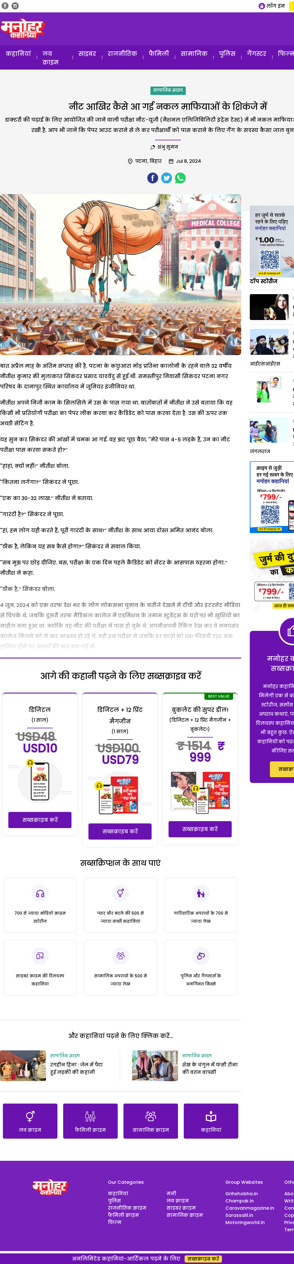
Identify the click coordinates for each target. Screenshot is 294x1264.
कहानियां (18, 54)
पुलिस (227, 54)
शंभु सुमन (168, 147)
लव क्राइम (50, 58)
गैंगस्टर (256, 54)
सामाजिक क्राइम (168, 91)
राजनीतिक (122, 54)
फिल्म (114, 1222)
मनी (171, 1193)
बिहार (156, 161)
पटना (141, 161)
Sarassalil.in (239, 1215)
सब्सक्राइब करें (40, 819)
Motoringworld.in (245, 1222)
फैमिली (159, 54)
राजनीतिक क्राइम (127, 1208)
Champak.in (239, 1201)
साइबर (87, 54)
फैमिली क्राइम (123, 1215)
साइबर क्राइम (181, 1208)
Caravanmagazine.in (249, 1208)
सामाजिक (194, 54)
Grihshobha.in (241, 1193)
